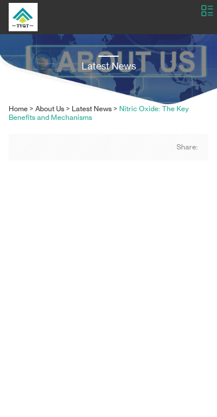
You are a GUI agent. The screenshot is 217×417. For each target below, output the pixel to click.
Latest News (92, 108)
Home (18, 108)
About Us (49, 108)
